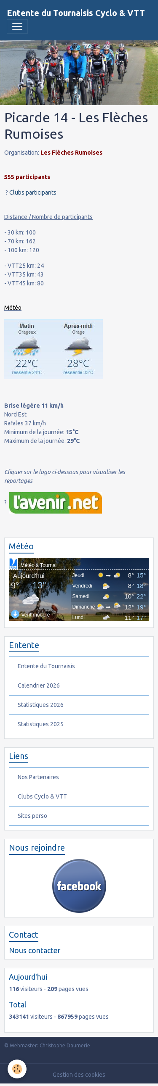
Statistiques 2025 (41, 724)
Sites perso (32, 815)
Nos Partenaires (38, 777)
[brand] (76, 13)
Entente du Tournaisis (46, 666)
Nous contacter (34, 950)
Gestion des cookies (79, 1074)
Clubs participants (32, 192)
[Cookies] (17, 1069)
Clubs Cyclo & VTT (42, 796)
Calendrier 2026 (39, 685)
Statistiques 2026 (41, 704)
